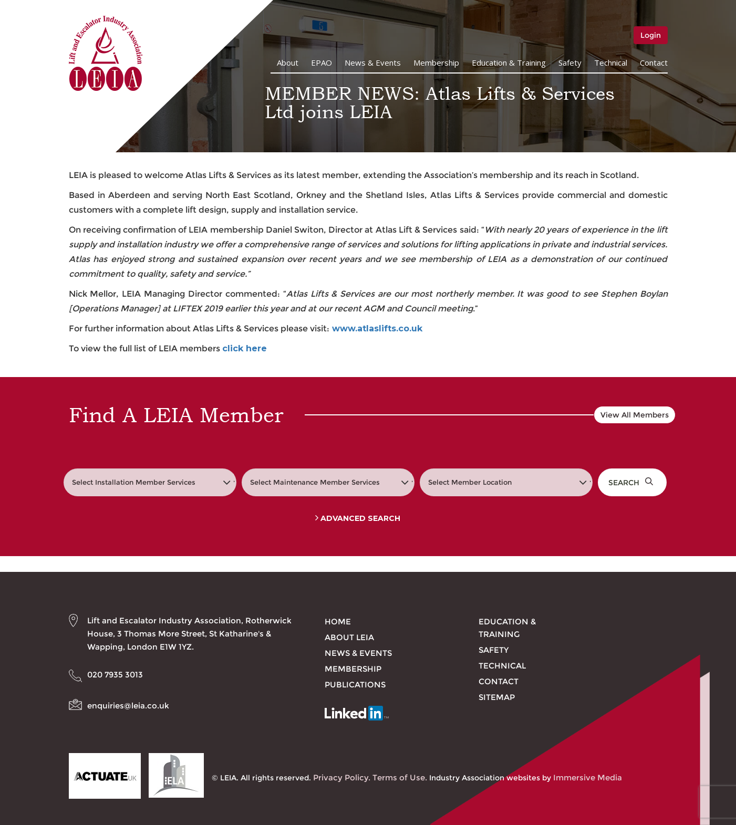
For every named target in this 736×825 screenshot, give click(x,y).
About (287, 62)
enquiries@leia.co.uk (128, 706)
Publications (355, 685)
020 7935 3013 (115, 675)
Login (650, 35)
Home (338, 621)
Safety (570, 62)
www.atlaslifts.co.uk (377, 328)
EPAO (321, 62)
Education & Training (509, 62)
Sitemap (497, 697)
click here (244, 348)
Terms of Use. (399, 777)
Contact (654, 62)
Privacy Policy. (341, 777)
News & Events (373, 62)
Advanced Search (357, 518)
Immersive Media (587, 777)
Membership (436, 62)
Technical (610, 62)
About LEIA (349, 637)
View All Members (634, 415)
